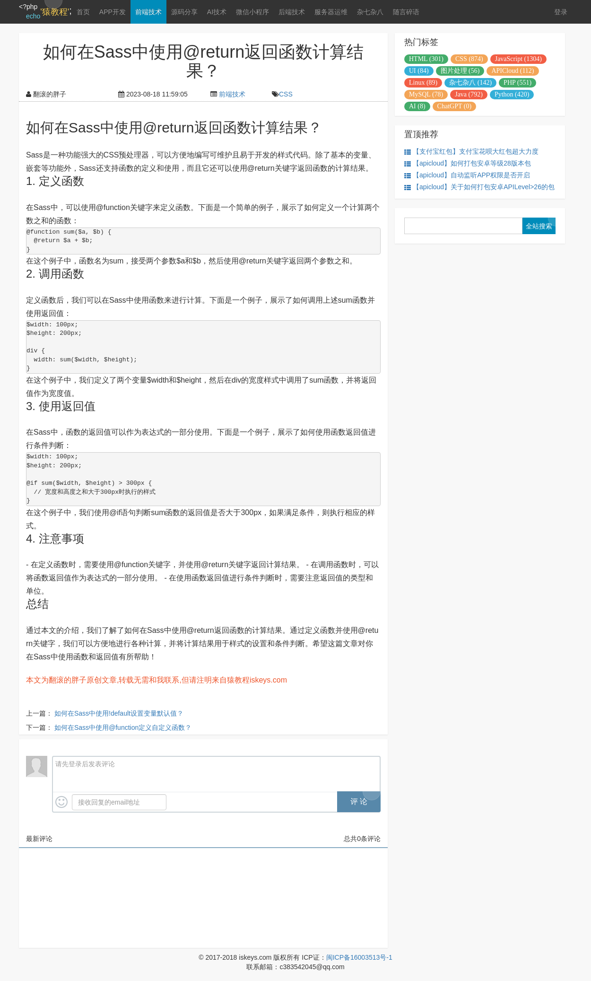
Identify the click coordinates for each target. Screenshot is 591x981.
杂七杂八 (370, 12)
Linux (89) (423, 82)
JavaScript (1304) (518, 58)
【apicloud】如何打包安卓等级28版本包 (467, 163)
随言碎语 (406, 12)
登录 (560, 12)
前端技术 (148, 12)
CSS (286, 94)
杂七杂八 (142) (470, 82)
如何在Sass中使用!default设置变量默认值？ (118, 713)
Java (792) (469, 94)
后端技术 (291, 12)
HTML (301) (426, 58)
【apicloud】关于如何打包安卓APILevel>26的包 (479, 187)
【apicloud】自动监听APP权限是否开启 (467, 175)
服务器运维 (331, 12)
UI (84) (419, 70)
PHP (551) (517, 82)
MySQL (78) (426, 94)
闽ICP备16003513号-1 (359, 957)
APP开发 (112, 12)
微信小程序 (252, 12)
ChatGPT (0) (454, 106)
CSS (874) (469, 58)
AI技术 (216, 12)
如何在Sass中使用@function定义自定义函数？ (122, 727)
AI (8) (417, 106)
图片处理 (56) (460, 70)
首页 (83, 12)
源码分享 (184, 12)
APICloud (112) (512, 70)
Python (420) (512, 94)
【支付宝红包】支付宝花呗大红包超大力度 (471, 152)
